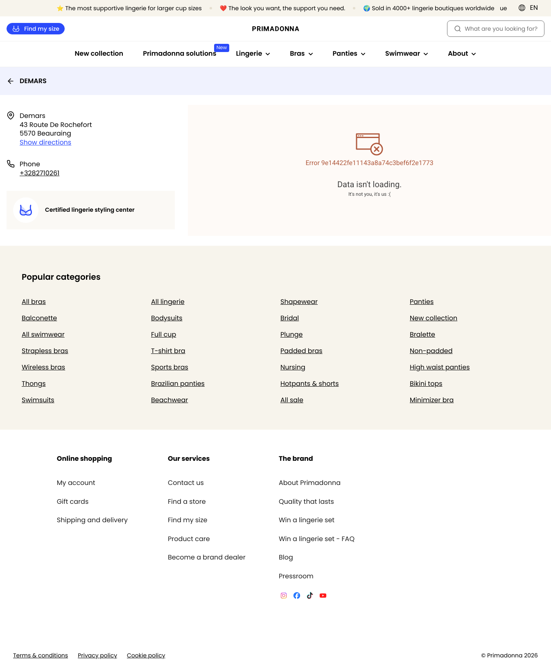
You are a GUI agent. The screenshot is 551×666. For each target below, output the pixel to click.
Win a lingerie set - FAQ (317, 539)
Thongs (34, 383)
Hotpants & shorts (309, 383)
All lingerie (168, 301)
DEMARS (27, 81)
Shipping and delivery (92, 520)
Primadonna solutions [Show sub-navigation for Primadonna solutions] (184, 51)
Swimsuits (38, 400)
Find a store (187, 501)
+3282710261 (39, 173)
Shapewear (299, 301)
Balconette (39, 318)
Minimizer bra (432, 400)
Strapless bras (45, 351)
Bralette (422, 334)
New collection (99, 53)
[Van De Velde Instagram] (284, 597)
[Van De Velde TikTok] (310, 597)
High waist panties (440, 367)
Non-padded (431, 351)
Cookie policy (146, 655)
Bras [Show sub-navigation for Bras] (301, 53)
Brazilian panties (178, 383)
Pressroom (296, 576)
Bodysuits (167, 318)
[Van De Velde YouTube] (323, 597)
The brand (296, 458)
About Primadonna (310, 482)
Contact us (186, 482)
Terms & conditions (40, 655)
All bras (34, 301)
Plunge (291, 334)
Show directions (45, 142)
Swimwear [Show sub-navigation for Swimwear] (406, 53)
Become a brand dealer (207, 557)
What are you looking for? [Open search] (495, 29)
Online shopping (84, 458)
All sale (291, 400)
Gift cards (72, 501)
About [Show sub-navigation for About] (462, 53)
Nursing (292, 367)
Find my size (35, 29)
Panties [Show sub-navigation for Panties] (349, 53)
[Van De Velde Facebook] (297, 597)
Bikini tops (426, 383)
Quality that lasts (306, 501)
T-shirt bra (168, 351)
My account (76, 482)
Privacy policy (97, 655)
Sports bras (169, 367)
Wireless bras (43, 367)
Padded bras (301, 351)
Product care (189, 539)
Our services (189, 458)
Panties (422, 301)
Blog (286, 557)
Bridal (289, 318)
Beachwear (169, 400)
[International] (530, 8)
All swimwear (43, 334)
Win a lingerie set (306, 520)
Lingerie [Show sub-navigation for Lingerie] (253, 53)
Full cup (163, 334)
